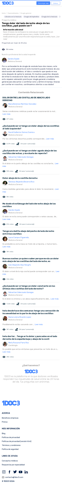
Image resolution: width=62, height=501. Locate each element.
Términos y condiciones (11, 445)
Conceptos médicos (10, 461)
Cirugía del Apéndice (31, 17)
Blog (3, 433)
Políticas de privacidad (11, 437)
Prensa (4, 422)
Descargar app (43, 3)
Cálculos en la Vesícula (13, 17)
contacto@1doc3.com (12, 477)
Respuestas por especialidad (13, 465)
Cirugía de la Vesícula (49, 17)
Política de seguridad (10, 449)
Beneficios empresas (10, 418)
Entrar (55, 3)
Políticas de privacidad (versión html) (16, 441)
